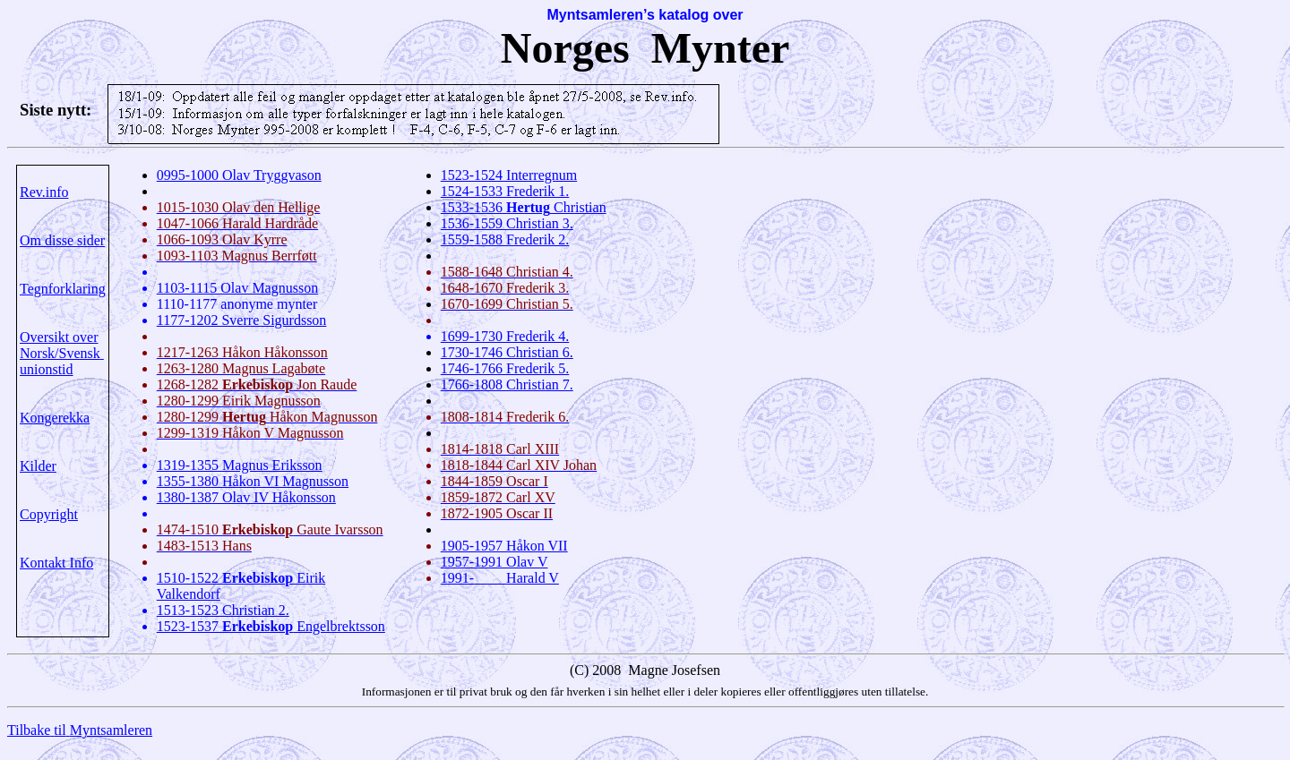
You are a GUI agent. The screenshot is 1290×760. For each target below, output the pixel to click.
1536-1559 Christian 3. (507, 223)
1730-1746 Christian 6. (507, 352)
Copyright (49, 514)
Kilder (38, 466)
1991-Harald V (500, 577)
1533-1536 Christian (523, 207)
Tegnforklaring (63, 288)
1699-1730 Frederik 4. (505, 336)
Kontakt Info (56, 562)
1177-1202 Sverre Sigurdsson (242, 320)
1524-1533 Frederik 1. (505, 191)
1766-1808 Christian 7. (507, 384)
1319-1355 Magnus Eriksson (239, 465)
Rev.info (44, 192)
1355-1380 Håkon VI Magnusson (252, 481)
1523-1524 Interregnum (509, 175)
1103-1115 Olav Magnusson (237, 287)
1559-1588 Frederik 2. (505, 239)
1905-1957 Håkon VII (504, 545)
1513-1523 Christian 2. (223, 610)
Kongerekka (55, 417)
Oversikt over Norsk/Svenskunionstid (62, 353)
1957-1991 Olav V (494, 561)
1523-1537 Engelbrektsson (271, 626)
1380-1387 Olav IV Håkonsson (246, 497)
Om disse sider (62, 240)
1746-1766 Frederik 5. (505, 368)
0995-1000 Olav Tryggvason (239, 175)
